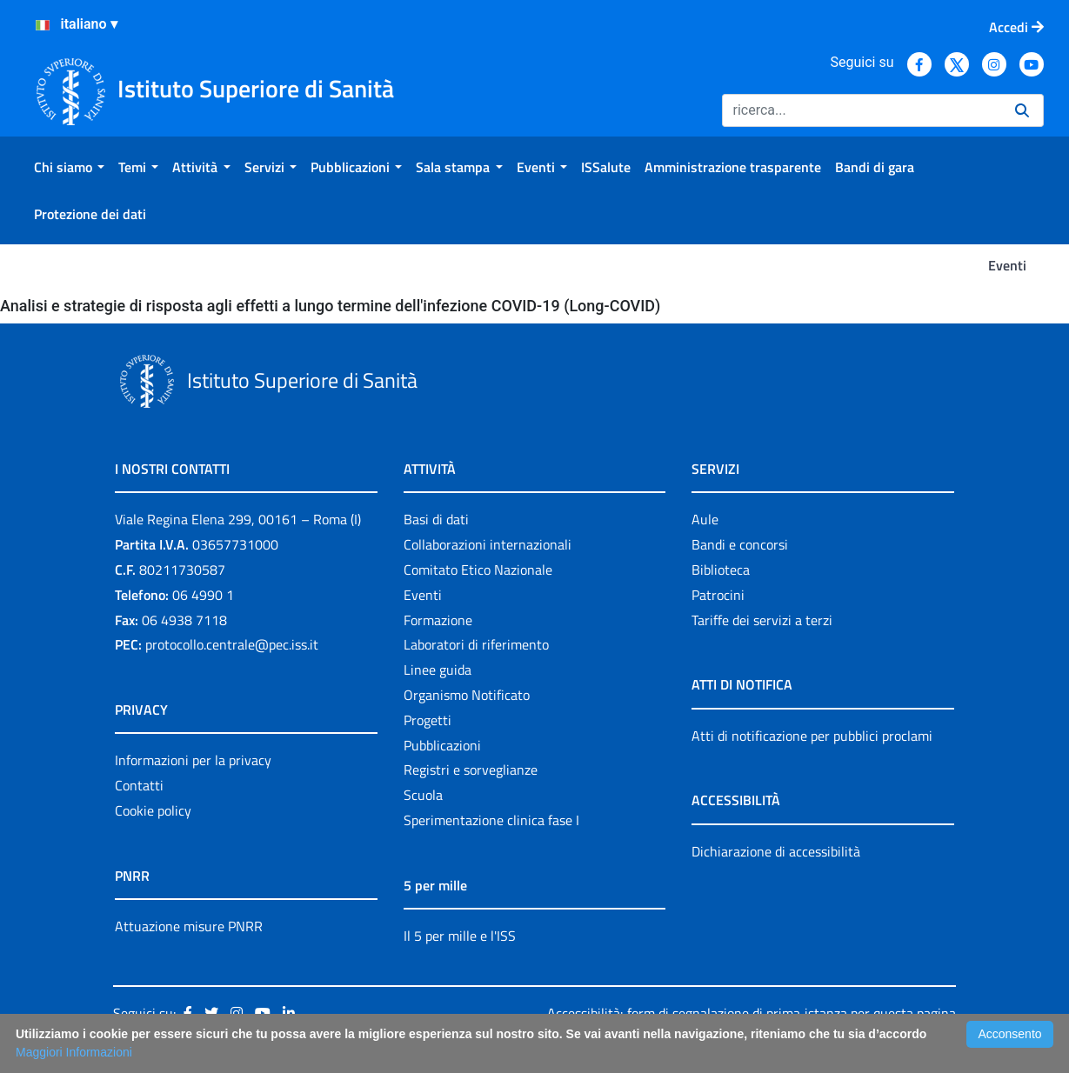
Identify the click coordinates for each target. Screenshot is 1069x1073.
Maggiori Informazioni (74, 1052)
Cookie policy (153, 810)
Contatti (139, 785)
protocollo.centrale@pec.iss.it (231, 644)
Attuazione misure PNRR (189, 926)
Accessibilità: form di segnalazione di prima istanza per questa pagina (751, 1013)
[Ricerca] (861, 110)
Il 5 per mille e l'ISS (460, 935)
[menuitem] (69, 167)
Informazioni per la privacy (193, 760)
